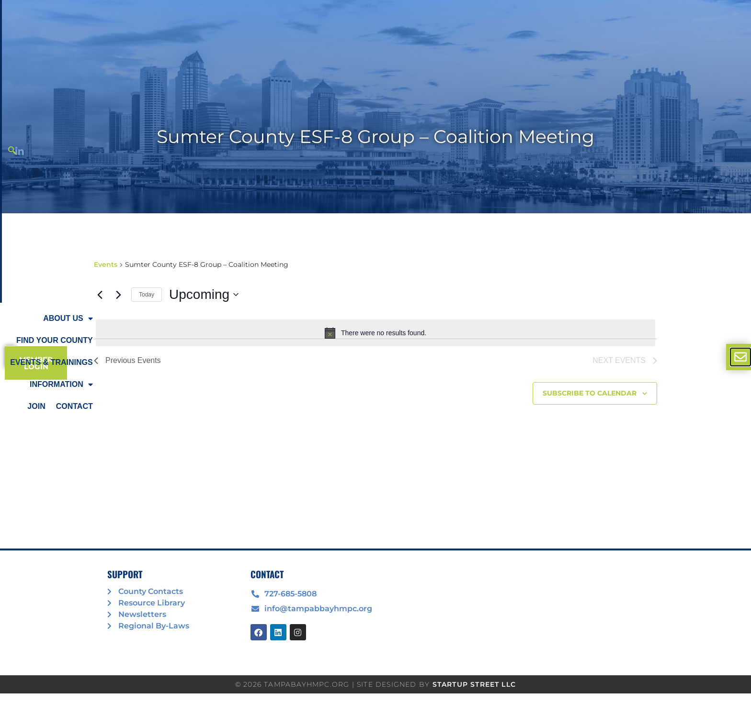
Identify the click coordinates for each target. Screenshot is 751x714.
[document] (375, 357)
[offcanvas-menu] (740, 357)
